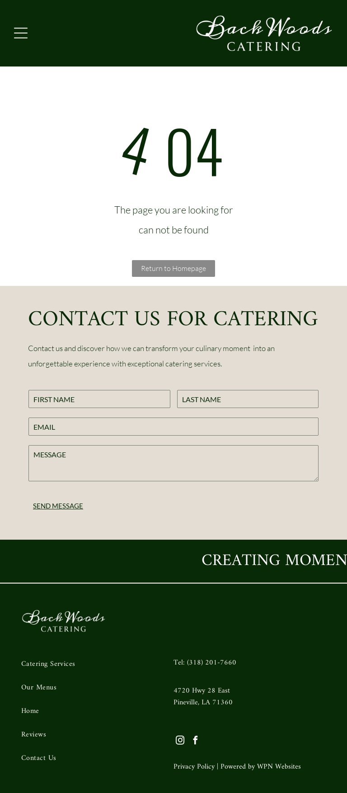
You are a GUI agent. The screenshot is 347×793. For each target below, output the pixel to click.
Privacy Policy (194, 766)
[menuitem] (91, 666)
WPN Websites (279, 766)
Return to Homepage (173, 268)
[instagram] (180, 741)
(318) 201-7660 (211, 662)
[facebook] (195, 741)
